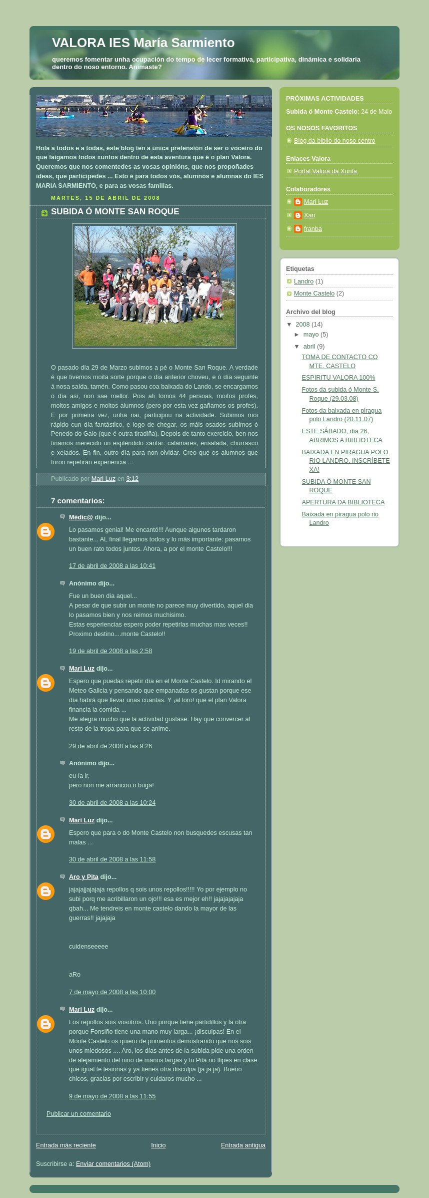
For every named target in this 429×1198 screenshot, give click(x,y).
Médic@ (81, 517)
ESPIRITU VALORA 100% (339, 377)
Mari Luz (81, 668)
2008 (304, 324)
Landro (304, 281)
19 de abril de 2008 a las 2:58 (110, 651)
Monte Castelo (314, 293)
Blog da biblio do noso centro (335, 140)
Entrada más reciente (66, 1145)
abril (310, 346)
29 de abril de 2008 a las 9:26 (110, 746)
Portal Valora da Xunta (325, 171)
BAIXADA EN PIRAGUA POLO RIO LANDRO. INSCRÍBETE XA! (346, 461)
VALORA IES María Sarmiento (143, 42)
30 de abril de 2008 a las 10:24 (112, 802)
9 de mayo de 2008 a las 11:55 (112, 1096)
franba (313, 228)
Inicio (158, 1145)
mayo (312, 334)
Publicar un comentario (78, 1113)
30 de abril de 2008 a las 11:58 (112, 859)
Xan (309, 215)
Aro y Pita (83, 876)
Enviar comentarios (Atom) (113, 1163)
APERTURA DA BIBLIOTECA (343, 502)
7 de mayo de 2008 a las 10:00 (112, 992)
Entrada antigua (243, 1145)
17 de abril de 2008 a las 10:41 (112, 565)
